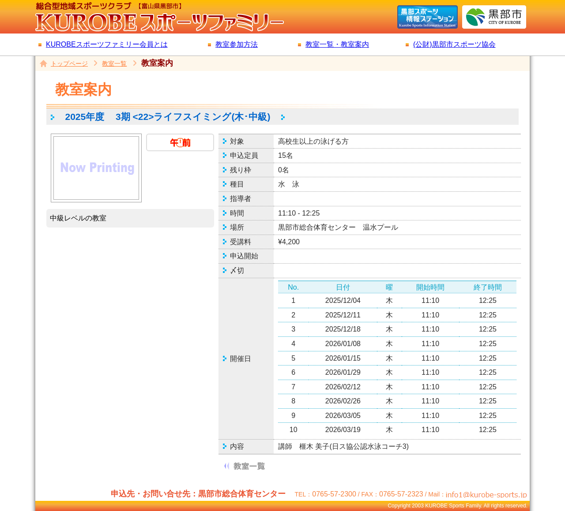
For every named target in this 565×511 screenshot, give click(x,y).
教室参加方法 (236, 44)
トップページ (69, 63)
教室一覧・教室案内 (337, 44)
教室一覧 (114, 63)
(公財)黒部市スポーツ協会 (454, 44)
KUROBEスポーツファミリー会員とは (107, 44)
